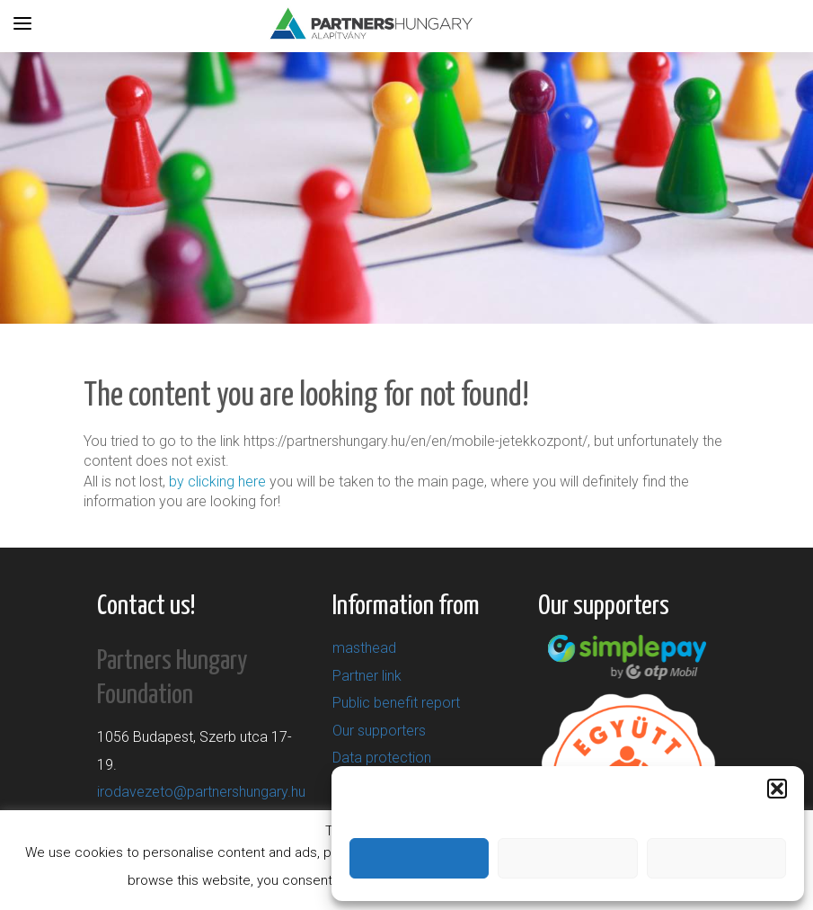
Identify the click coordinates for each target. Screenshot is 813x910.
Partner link (367, 675)
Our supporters (379, 730)
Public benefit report (396, 702)
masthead (364, 647)
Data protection (381, 757)
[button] (777, 789)
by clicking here (217, 481)
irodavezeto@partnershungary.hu (201, 791)
